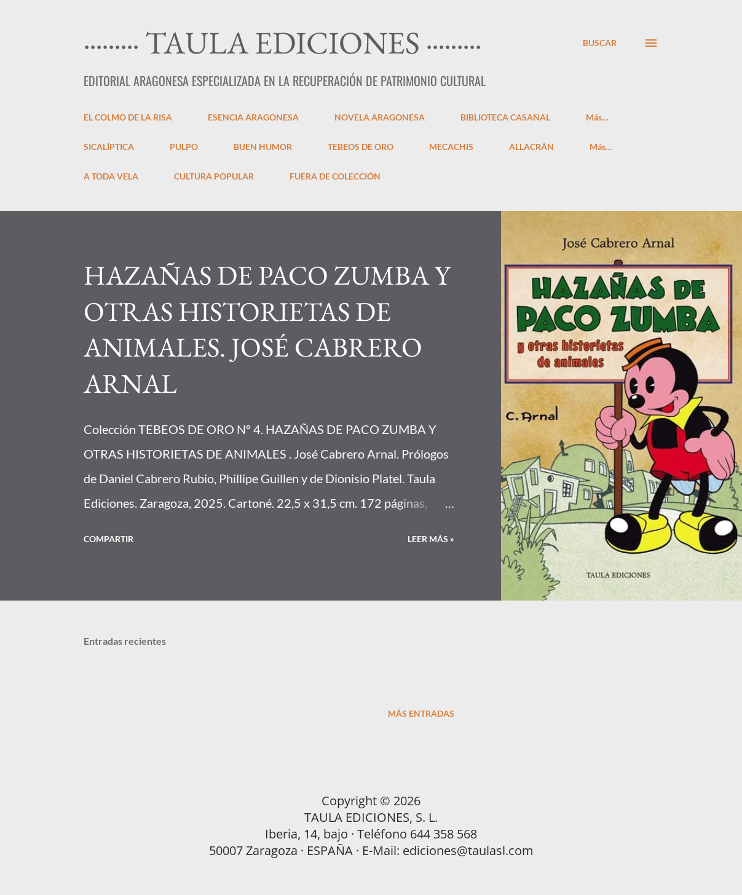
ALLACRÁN (531, 146)
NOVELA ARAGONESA (379, 117)
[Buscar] (600, 42)
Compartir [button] (108, 539)
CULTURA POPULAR (214, 176)
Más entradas (421, 713)
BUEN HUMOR (263, 146)
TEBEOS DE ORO (360, 146)
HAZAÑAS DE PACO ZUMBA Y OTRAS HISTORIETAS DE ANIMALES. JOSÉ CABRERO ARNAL (267, 329)
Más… (597, 117)
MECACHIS (451, 146)
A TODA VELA (111, 176)
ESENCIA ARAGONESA (253, 117)
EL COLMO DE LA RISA (128, 117)
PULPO (184, 146)
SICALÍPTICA (109, 146)
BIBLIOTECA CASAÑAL (505, 117)
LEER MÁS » (431, 539)
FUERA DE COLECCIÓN (335, 176)
